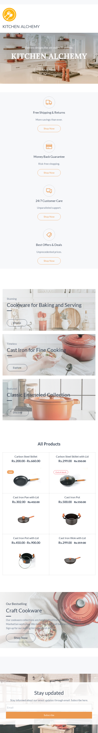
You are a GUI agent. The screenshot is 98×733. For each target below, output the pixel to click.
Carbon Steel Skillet (25, 456)
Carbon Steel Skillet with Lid (72, 456)
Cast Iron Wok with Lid (72, 538)
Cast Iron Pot (72, 497)
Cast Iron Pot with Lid (26, 538)
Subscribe (49, 715)
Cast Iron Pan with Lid (26, 497)
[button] (49, 70)
